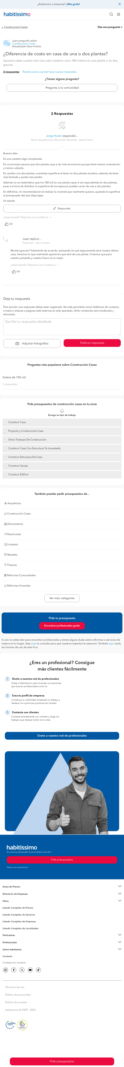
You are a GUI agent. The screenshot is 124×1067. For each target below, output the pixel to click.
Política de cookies (16, 1002)
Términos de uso (14, 987)
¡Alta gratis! (73, 4)
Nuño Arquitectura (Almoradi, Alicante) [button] (54, 140)
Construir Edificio (18, 474)
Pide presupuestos (62, 1061)
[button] (62, 887)
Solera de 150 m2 (14, 377)
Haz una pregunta (109, 27)
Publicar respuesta (92, 343)
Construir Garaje (18, 466)
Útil (9, 224)
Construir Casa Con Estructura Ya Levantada (34, 448)
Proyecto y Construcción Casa (25, 431)
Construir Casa (17, 422)
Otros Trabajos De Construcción (27, 440)
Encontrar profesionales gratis (62, 626)
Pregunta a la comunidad (62, 87)
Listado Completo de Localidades (20, 928)
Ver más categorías (62, 598)
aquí (33, 643)
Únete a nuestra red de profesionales (62, 735)
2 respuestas (11, 72)
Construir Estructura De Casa (25, 457)
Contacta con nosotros (14, 963)
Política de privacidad (18, 995)
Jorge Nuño (54, 136)
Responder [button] (62, 208)
